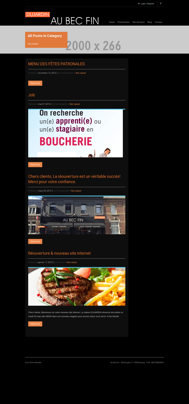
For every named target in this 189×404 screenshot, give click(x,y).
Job (31, 95)
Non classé (81, 73)
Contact (158, 22)
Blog (150, 22)
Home (112, 22)
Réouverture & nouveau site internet (59, 253)
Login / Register (146, 4)
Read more (35, 83)
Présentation (124, 22)
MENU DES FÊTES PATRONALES (56, 64)
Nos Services (139, 22)
